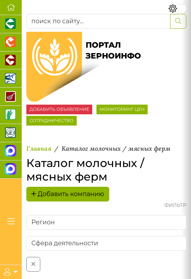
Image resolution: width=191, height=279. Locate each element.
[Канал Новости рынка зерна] (11, 151)
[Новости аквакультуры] (11, 78)
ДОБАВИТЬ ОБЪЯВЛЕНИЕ (59, 109)
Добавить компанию (67, 194)
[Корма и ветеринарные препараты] (11, 133)
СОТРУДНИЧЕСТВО (51, 120)
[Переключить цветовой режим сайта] (177, 8)
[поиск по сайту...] (98, 21)
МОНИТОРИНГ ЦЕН (122, 109)
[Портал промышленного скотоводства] (11, 61)
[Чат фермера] (11, 169)
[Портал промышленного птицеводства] (11, 42)
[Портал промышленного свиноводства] (11, 24)
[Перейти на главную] (11, 7)
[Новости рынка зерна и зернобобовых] (11, 115)
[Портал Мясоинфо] (11, 97)
